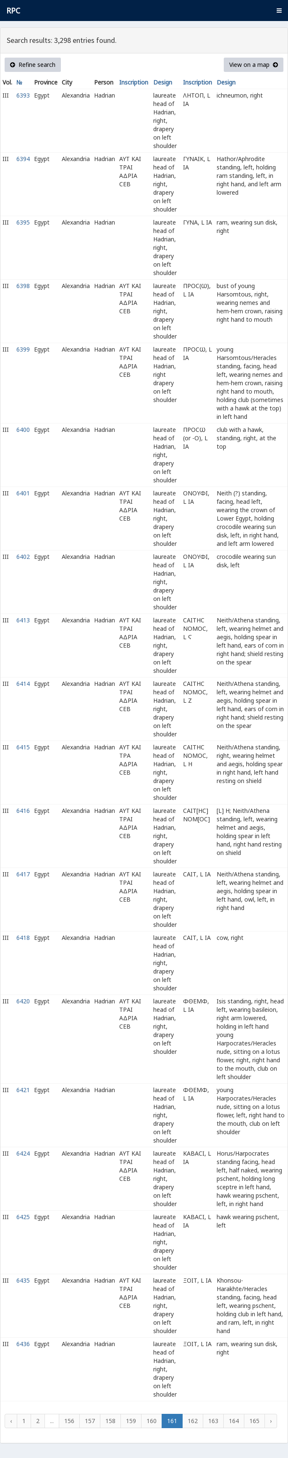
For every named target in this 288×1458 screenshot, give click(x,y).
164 (234, 1421)
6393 (23, 95)
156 (69, 1421)
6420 (23, 1001)
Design (162, 82)
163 (213, 1421)
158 (110, 1421)
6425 (23, 1217)
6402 (23, 557)
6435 (23, 1280)
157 (90, 1421)
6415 (23, 747)
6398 (23, 286)
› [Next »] (271, 1421)
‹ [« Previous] (11, 1421)
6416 (23, 811)
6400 (23, 430)
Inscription (133, 82)
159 (131, 1421)
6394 (23, 159)
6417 (23, 874)
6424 (23, 1153)
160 (152, 1421)
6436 (23, 1344)
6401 (23, 493)
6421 (23, 1090)
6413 (23, 620)
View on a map (253, 65)
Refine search (32, 65)
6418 (23, 938)
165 (254, 1421)
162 (193, 1421)
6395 (23, 222)
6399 (23, 349)
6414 (23, 684)
